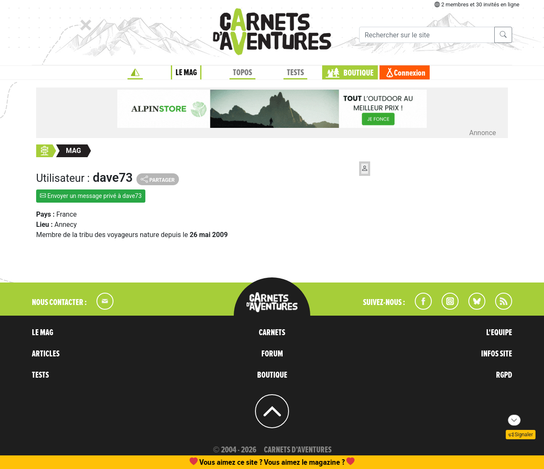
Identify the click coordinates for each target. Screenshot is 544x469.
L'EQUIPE (499, 332)
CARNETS (272, 332)
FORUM (272, 354)
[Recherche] (427, 35)
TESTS (295, 72)
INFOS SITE (496, 354)
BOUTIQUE (358, 73)
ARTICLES (46, 354)
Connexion (409, 73)
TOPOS (242, 72)
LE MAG (186, 72)
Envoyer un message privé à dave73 (91, 195)
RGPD (504, 375)
